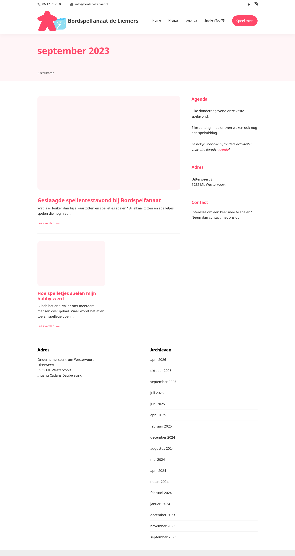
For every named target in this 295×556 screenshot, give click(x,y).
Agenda (191, 20)
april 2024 (158, 470)
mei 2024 (157, 459)
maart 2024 (159, 481)
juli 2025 (157, 393)
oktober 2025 (160, 370)
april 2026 (158, 359)
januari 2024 (160, 504)
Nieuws (173, 20)
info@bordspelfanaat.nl (91, 4)
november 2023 (162, 526)
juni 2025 (157, 404)
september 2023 (163, 537)
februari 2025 (161, 426)
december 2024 (162, 437)
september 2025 (163, 381)
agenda (223, 149)
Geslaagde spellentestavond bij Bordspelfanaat (99, 200)
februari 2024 (161, 492)
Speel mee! (245, 20)
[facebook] (249, 4)
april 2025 (158, 415)
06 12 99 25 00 (52, 4)
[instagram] (256, 4)
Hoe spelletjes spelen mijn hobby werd (66, 296)
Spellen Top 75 (215, 20)
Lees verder (45, 223)
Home (156, 20)
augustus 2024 (162, 448)
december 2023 (162, 515)
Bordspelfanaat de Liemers (103, 20)
